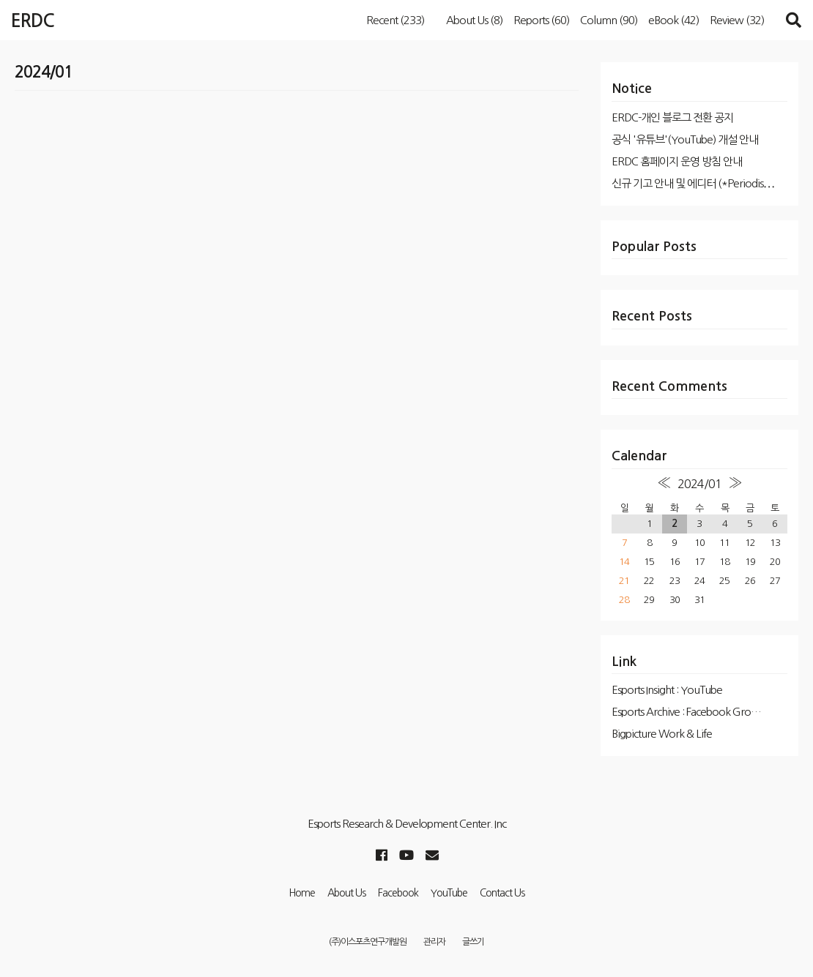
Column (608, 20)
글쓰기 (473, 941)
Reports (541, 20)
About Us (474, 20)
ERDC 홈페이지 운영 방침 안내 (677, 161)
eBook (673, 20)
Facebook (398, 893)
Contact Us (502, 893)
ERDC (32, 21)
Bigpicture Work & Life (662, 733)
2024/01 (699, 484)
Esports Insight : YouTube (667, 689)
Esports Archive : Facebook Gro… (686, 711)
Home (302, 893)
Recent (395, 20)
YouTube (449, 893)
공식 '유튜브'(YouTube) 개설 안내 (685, 139)
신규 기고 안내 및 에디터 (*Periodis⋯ (693, 183)
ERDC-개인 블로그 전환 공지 (672, 117)
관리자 (434, 941)
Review (737, 20)
